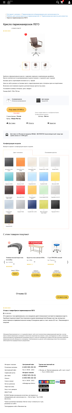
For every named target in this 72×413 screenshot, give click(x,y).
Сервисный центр (10, 373)
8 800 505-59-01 (29, 375)
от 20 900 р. (40, 272)
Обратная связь (9, 386)
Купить (15, 274)
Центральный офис (10, 370)
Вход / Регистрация (69, 2)
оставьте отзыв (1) (16, 28)
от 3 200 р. (61, 272)
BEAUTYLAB (8, 392)
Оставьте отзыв (62, 297)
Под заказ (16, 110)
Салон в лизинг (9, 381)
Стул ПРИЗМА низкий (55, 257)
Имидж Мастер (16, 118)
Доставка (8, 375)
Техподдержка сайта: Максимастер (15, 406)
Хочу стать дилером (11, 389)
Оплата (7, 378)
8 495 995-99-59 (29, 367)
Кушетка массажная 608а (35, 257)
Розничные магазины (11, 367)
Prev (20, 66)
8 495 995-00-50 (29, 378)
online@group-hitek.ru (28, 383)
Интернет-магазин (10, 364)
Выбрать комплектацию (31, 272)
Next (51, 66)
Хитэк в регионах (10, 384)
